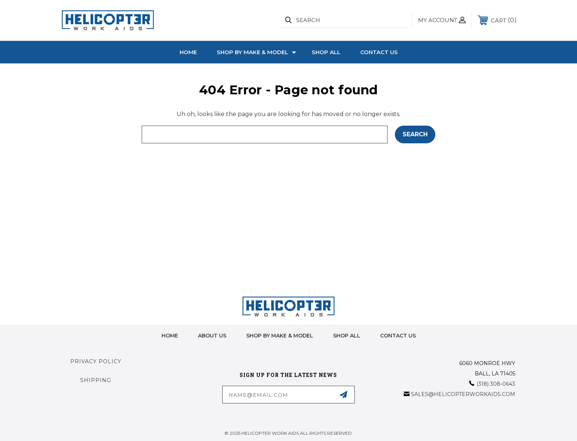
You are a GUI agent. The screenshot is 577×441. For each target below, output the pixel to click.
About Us (212, 335)
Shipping (95, 380)
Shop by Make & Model (256, 52)
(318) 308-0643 (496, 384)
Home (188, 52)
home (170, 335)
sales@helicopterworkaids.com (463, 394)
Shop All (326, 52)
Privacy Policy (95, 361)
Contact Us (379, 52)
